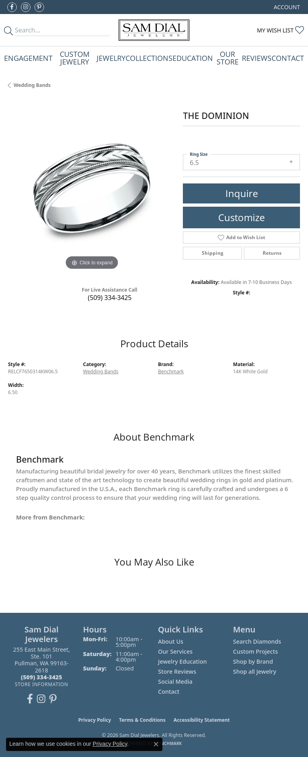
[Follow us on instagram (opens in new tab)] (25, 7)
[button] (286, 7)
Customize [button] (241, 217)
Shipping (212, 253)
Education (192, 58)
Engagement (28, 58)
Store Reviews (177, 671)
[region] (91, 188)
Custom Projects (255, 651)
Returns (272, 253)
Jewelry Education (182, 661)
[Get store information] (41, 684)
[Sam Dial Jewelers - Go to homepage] (154, 30)
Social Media (175, 681)
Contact (288, 58)
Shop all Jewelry (254, 671)
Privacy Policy (94, 720)
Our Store (228, 57)
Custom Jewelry (74, 57)
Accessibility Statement (202, 720)
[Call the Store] (41, 677)
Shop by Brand (253, 661)
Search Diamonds (257, 641)
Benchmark (171, 371)
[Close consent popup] (156, 744)
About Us (170, 641)
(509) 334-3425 (110, 297)
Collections (149, 58)
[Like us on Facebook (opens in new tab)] (12, 7)
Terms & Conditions (142, 720)
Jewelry (111, 58)
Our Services (175, 651)
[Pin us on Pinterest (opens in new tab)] (39, 7)
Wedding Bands (32, 85)
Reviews (257, 58)
